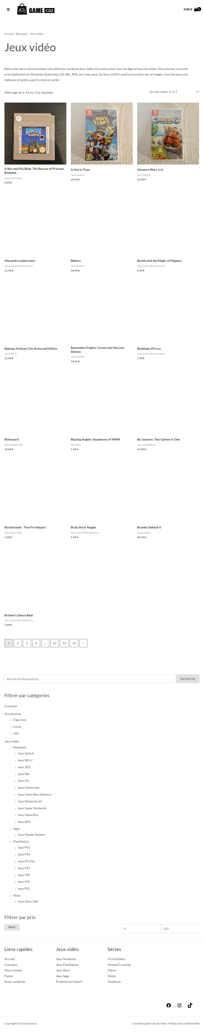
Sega (16, 830)
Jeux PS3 (24, 869)
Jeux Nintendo (66, 960)
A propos (10, 966)
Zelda (111, 977)
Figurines (19, 721)
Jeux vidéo (11, 742)
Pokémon (114, 983)
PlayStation (21, 843)
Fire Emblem (116, 960)
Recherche (187, 680)
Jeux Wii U (25, 762)
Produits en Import (69, 983)
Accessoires (12, 715)
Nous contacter (15, 983)
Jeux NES (24, 823)
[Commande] (173, 92)
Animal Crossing (119, 966)
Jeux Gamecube (28, 789)
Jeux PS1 (24, 890)
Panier (9, 977)
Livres (17, 728)
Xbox (16, 897)
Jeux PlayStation (67, 966)
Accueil (9, 35)
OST (16, 735)
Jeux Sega (62, 977)
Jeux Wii (24, 775)
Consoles (10, 707)
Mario (112, 972)
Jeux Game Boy (28, 816)
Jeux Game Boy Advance (34, 796)
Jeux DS (23, 782)
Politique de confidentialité (184, 1024)
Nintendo (19, 748)
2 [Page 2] (18, 644)
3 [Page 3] (27, 644)
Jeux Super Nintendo (32, 809)
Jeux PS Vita (26, 862)
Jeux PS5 (24, 849)
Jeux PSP (24, 876)
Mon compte (13, 972)
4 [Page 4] (36, 644)
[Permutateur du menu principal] (8, 10)
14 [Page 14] (74, 644)
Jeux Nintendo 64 (30, 802)
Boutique (21, 35)
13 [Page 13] (64, 644)
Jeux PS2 (24, 883)
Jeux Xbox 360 (28, 903)
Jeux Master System (31, 836)
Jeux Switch (26, 755)
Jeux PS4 (24, 856)
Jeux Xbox (63, 972)
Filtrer (12, 928)
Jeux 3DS (24, 768)
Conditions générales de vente (149, 1024)
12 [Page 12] (54, 644)
